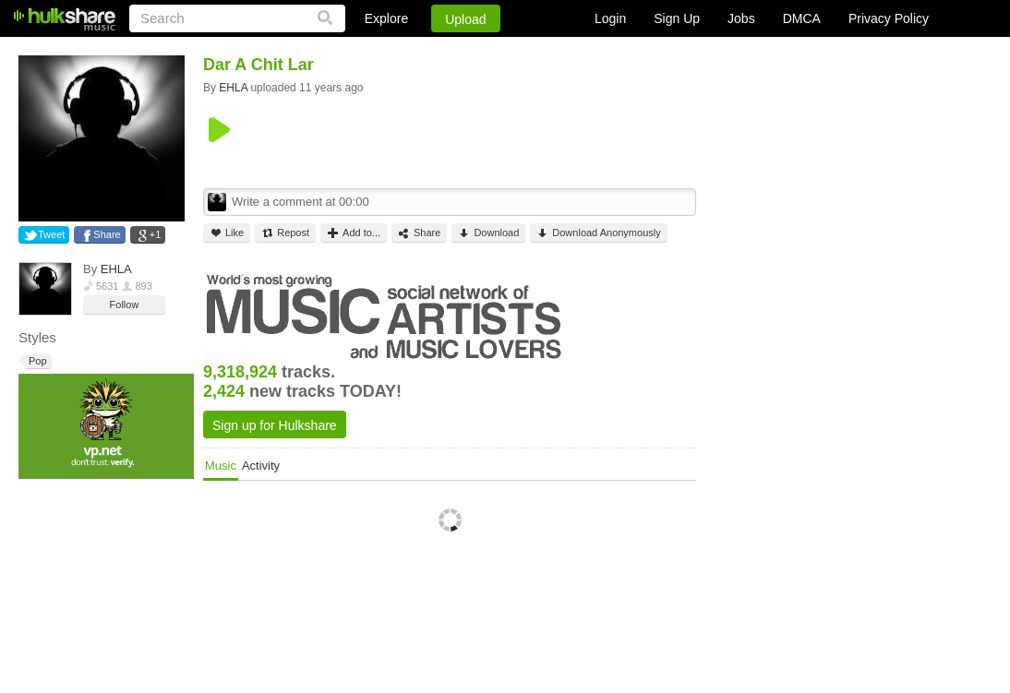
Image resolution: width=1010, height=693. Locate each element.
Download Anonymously (598, 233)
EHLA (116, 269)
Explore (386, 18)
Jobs (741, 18)
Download (488, 233)
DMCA (802, 18)
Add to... (353, 233)
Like (227, 233)
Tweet (51, 234)
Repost (285, 233)
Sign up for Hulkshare (274, 425)
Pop (36, 361)
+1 (156, 234)
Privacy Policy (888, 18)
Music (220, 465)
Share (106, 234)
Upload (465, 19)
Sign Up (677, 18)
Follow (124, 304)
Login (610, 18)
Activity (261, 465)
